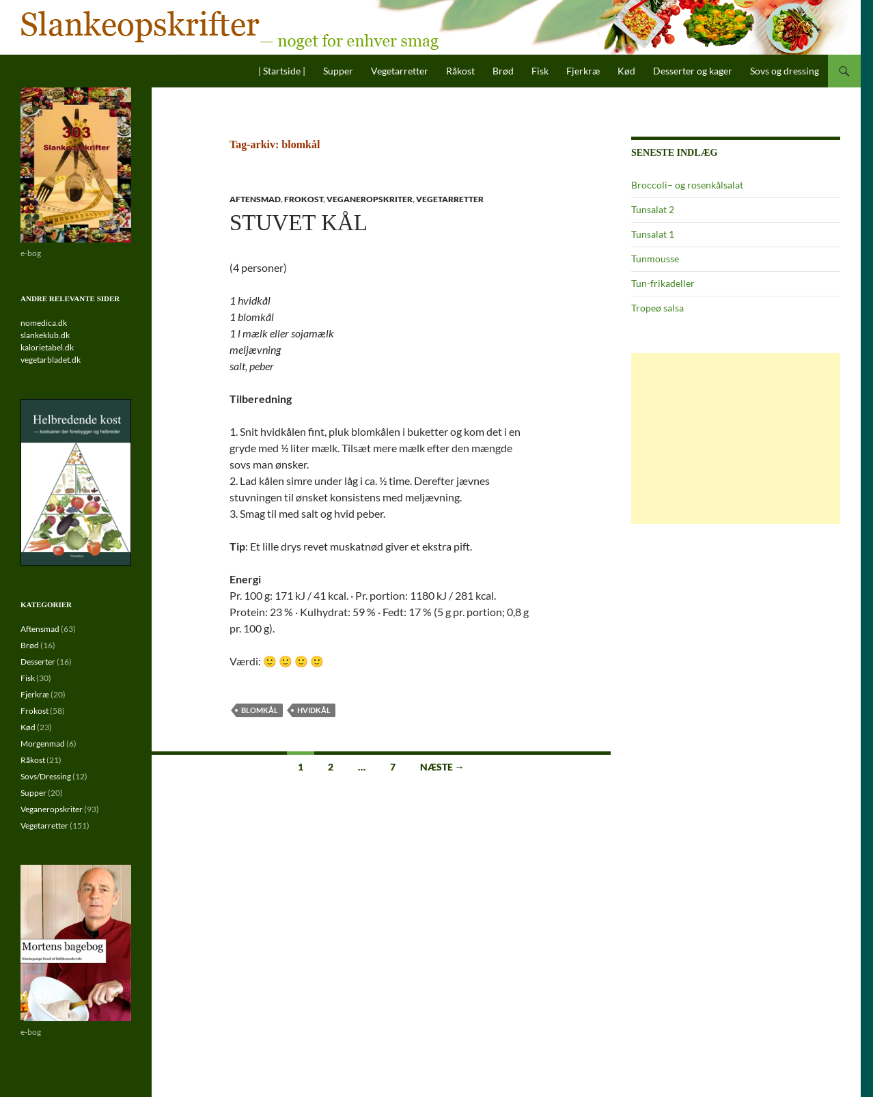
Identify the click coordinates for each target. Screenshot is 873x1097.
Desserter (37, 661)
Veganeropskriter (370, 199)
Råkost (460, 71)
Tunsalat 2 (652, 209)
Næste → (442, 767)
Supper (338, 71)
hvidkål (314, 710)
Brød (503, 71)
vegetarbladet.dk (50, 360)
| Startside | (281, 71)
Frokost (303, 199)
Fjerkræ (583, 71)
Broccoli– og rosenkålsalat (687, 185)
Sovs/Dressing (45, 776)
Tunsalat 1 (652, 234)
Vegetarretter (399, 71)
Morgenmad (42, 743)
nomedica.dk (43, 323)
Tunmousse (655, 258)
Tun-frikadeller (663, 283)
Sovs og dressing (784, 71)
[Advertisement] (735, 438)
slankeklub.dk (45, 335)
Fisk (540, 71)
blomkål (259, 710)
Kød (626, 71)
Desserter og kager (692, 71)
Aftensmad (255, 199)
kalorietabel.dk (47, 347)
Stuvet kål (299, 222)
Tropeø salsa (657, 308)
